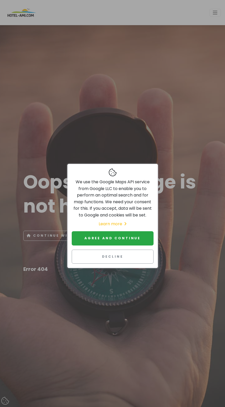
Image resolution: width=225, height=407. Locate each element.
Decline (112, 256)
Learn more (112, 224)
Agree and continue (112, 238)
